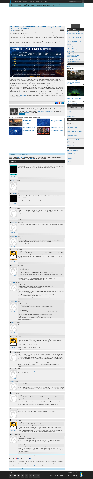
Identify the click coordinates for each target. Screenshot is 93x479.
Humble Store (51, 5)
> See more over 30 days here (73, 59)
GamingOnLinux (18, 1)
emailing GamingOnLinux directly (45, 111)
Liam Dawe (13, 30)
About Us (69, 161)
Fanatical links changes (72, 135)
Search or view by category (73, 61)
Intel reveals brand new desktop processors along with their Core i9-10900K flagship (35, 27)
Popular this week (71, 29)
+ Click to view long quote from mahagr (26, 371)
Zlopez (12, 164)
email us (32, 158)
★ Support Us (75, 26)
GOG (45, 5)
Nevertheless (14, 222)
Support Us (69, 156)
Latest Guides (70, 68)
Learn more (63, 24)
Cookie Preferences (71, 153)
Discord (42, 1)
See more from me (22, 114)
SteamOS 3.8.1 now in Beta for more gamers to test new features (57, 120)
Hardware (13, 99)
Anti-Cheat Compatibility (72, 150)
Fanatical (69, 111)
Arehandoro (14, 249)
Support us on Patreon (14, 4)
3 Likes (11, 103)
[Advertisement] (46, 15)
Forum (46, 1)
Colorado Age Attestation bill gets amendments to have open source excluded (75, 43)
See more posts (70, 145)
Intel (16, 99)
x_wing (12, 180)
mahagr (13, 352)
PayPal (19, 5)
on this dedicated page (34, 465)
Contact (69, 63)
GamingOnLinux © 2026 (72, 472)
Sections (25, 1)
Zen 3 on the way (22, 95)
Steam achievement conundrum (74, 131)
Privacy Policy (63, 475)
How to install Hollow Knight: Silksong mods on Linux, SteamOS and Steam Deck (75, 98)
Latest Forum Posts (71, 119)
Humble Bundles (71, 116)
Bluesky (37, 1)
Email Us (69, 66)
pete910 (13, 322)
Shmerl (13, 208)
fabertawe (13, 193)
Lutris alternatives (71, 121)
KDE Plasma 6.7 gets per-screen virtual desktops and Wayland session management (74, 55)
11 (83, 84)
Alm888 (13, 282)
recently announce (20, 94)
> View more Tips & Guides (72, 103)
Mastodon (27, 112)
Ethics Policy (69, 475)
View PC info (13, 176)
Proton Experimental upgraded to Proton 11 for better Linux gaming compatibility (74, 37)
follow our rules (21, 157)
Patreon (18, 458)
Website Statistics (71, 164)
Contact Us (31, 1)
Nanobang (13, 336)
